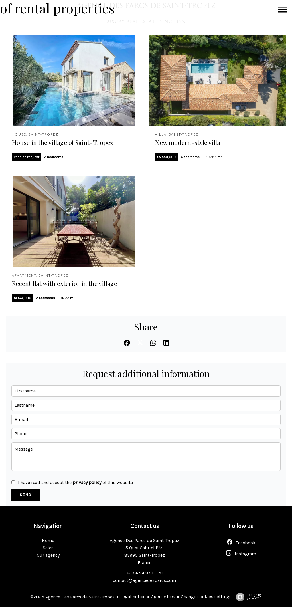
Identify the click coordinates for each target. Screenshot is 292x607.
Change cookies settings (206, 596)
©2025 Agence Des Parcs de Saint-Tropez (72, 597)
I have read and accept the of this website (75, 482)
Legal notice (132, 596)
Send (25, 495)
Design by (247, 597)
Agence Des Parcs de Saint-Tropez (144, 540)
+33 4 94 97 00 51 (144, 573)
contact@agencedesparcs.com (144, 580)
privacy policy (87, 482)
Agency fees (163, 596)
